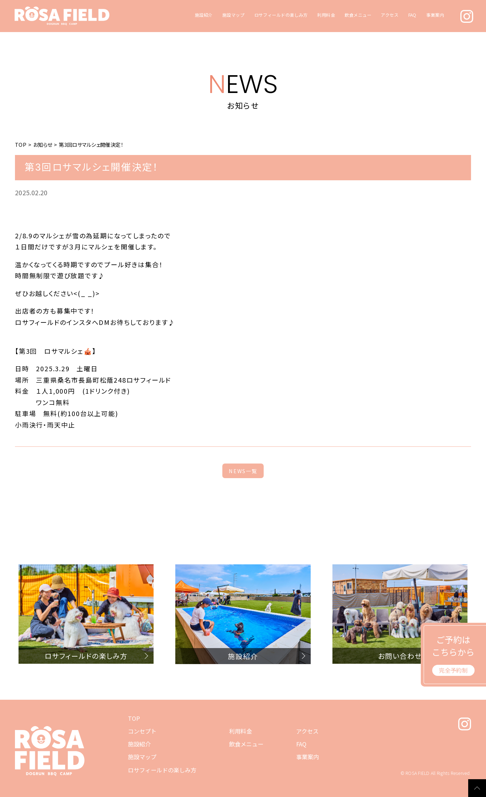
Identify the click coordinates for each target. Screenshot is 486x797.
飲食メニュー (358, 15)
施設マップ (233, 15)
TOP (20, 144)
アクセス (389, 15)
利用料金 (326, 15)
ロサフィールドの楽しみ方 (281, 15)
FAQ (412, 15)
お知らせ (42, 144)
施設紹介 (204, 15)
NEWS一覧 (243, 471)
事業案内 (435, 15)
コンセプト (142, 731)
